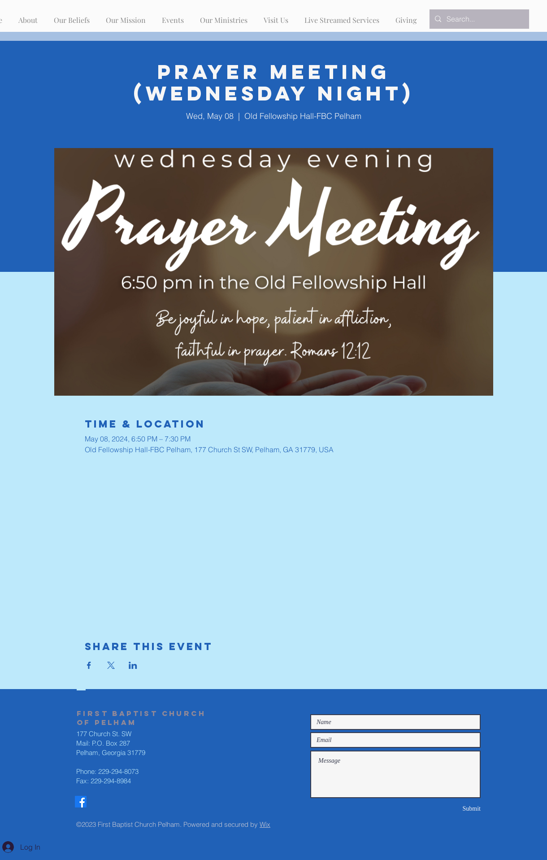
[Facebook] (81, 802)
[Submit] (449, 808)
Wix (265, 824)
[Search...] (478, 19)
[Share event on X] (111, 665)
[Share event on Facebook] (89, 665)
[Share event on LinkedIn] (133, 665)
